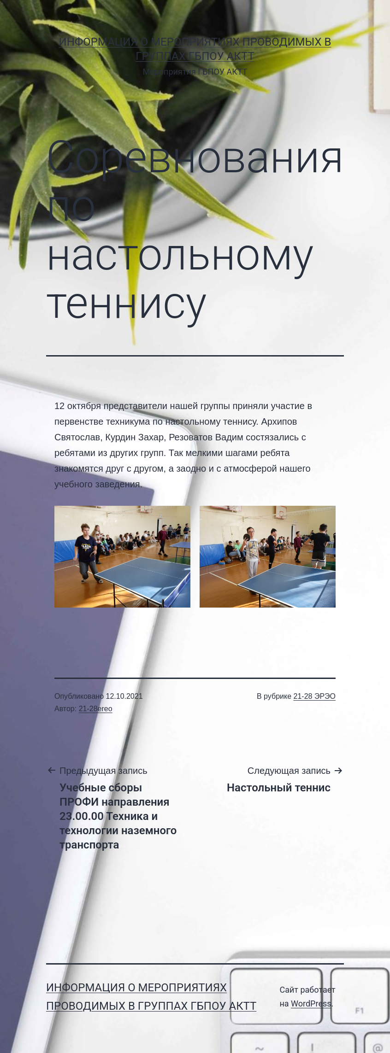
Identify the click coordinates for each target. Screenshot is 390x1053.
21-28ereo (95, 709)
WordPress (311, 1003)
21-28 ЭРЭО (315, 696)
